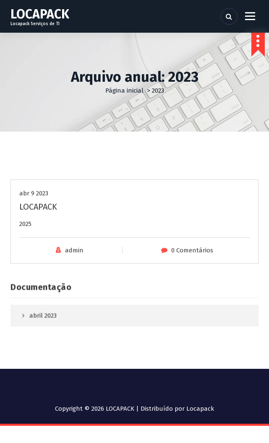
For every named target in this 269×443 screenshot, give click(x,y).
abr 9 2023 (33, 210)
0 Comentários (192, 267)
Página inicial (124, 90)
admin (74, 267)
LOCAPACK (38, 224)
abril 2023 (43, 329)
